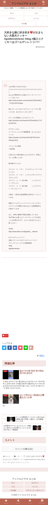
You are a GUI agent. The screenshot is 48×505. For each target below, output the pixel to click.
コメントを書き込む (24, 449)
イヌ (5, 335)
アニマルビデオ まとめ (24, 3)
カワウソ (35, 483)
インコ (35, 487)
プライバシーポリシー (35, 490)
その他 (13, 490)
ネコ (13, 483)
